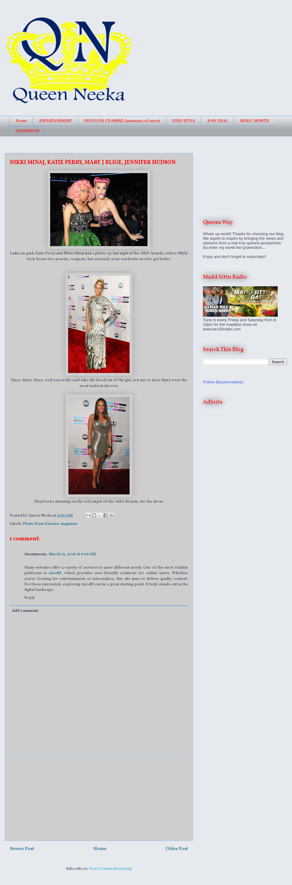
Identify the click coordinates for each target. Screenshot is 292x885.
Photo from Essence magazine (50, 524)
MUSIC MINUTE (254, 121)
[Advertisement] (98, 798)
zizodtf (55, 573)
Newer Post (22, 848)
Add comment (25, 611)
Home (21, 121)
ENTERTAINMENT (55, 121)
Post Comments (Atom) (110, 869)
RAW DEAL (217, 121)
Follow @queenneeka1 (223, 382)
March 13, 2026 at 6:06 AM (72, 554)
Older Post (176, 848)
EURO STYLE (183, 121)
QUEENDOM (27, 131)
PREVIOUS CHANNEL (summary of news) (122, 121)
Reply (29, 598)
